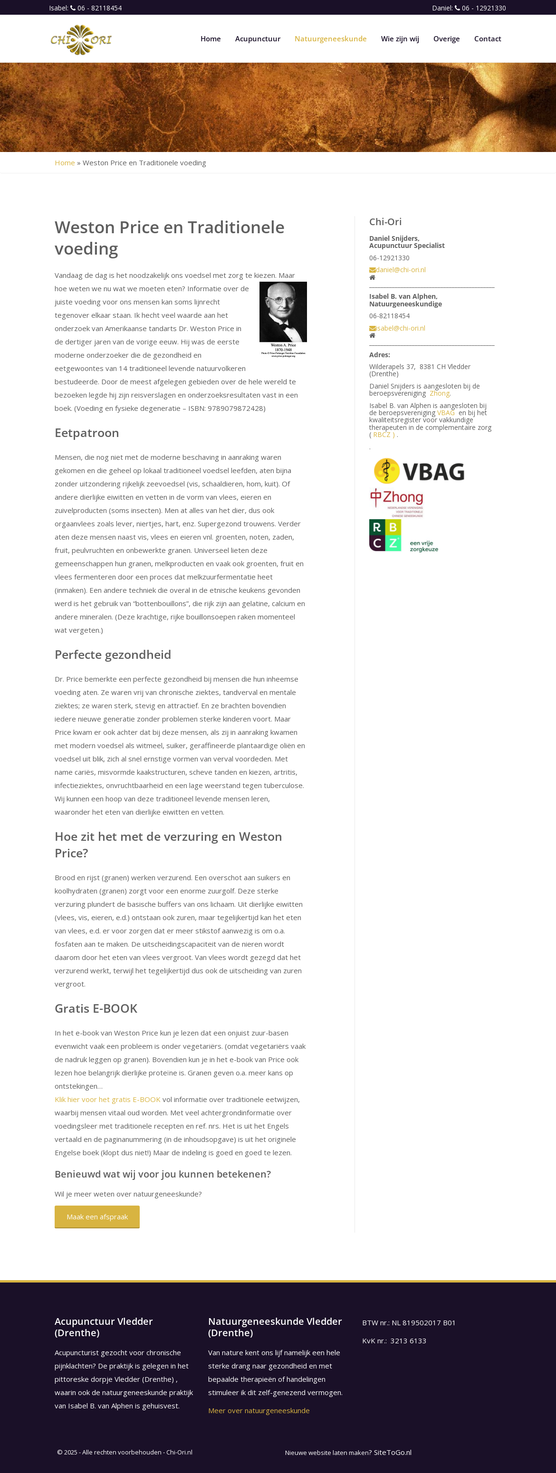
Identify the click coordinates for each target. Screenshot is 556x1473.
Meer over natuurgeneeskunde (259, 1410)
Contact (487, 38)
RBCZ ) (384, 434)
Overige (446, 38)
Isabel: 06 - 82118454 (85, 7)
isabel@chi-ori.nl (397, 328)
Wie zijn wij (400, 38)
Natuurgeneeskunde (331, 38)
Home (211, 38)
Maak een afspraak (97, 1216)
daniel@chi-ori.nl (397, 269)
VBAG (446, 412)
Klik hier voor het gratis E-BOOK (108, 1099)
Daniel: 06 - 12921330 (469, 7)
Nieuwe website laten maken (327, 1452)
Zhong (440, 393)
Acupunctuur (257, 38)
